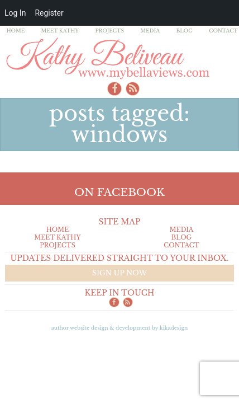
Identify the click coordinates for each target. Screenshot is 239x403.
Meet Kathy (60, 30)
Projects (109, 30)
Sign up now (119, 273)
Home (15, 30)
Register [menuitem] (49, 12)
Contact (223, 30)
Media (150, 30)
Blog (184, 30)
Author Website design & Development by (119, 328)
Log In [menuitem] (15, 12)
